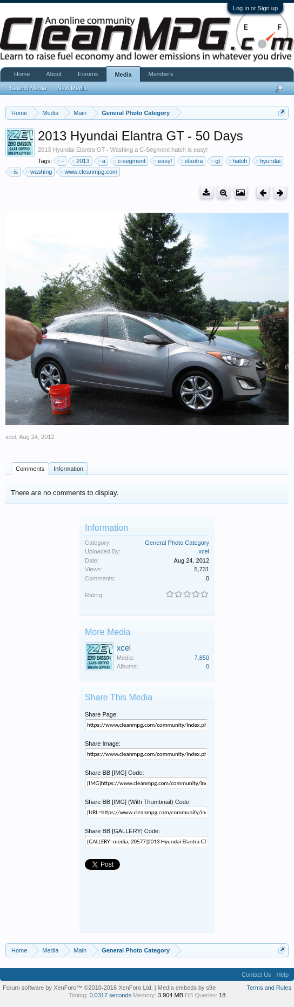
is (14, 172)
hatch (239, 161)
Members (161, 74)
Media (123, 74)
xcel (10, 437)
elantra (192, 161)
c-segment (130, 161)
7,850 (201, 657)
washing (39, 172)
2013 (81, 161)
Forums (88, 74)
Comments (30, 468)
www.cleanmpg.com (89, 172)
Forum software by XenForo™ (78, 987)
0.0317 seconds (110, 995)
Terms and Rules (268, 987)
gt (216, 161)
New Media (72, 88)
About (54, 74)
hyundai (269, 161)
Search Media (28, 88)
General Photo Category (177, 542)
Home (22, 74)
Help (282, 974)
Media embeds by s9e (187, 987)
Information (68, 468)
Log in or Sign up (255, 8)
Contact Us (256, 974)
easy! (163, 161)
